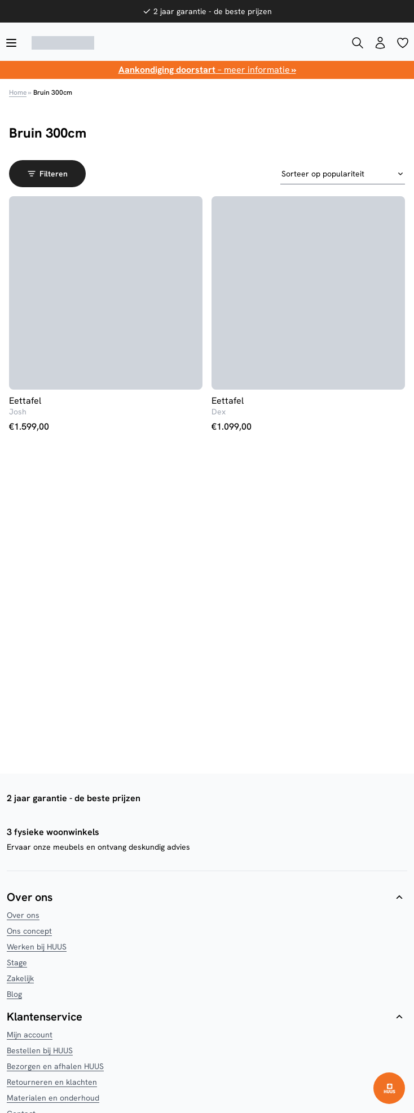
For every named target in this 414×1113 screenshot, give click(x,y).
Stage (17, 962)
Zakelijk (20, 978)
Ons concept (29, 931)
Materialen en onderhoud (53, 1098)
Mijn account (29, 1035)
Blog (14, 994)
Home (18, 92)
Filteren (47, 174)
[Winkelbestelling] (342, 174)
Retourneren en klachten (52, 1082)
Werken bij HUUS (37, 947)
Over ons (23, 915)
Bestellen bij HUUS (40, 1050)
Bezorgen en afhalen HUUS (55, 1066)
